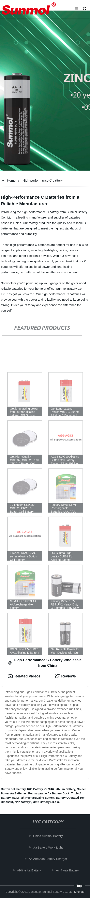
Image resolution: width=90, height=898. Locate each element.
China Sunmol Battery (49, 836)
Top (79, 886)
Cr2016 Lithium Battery (59, 789)
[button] (76, 9)
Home (11, 180)
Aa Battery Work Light (49, 847)
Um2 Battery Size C (46, 802)
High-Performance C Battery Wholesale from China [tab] (44, 663)
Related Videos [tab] (24, 676)
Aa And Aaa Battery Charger (49, 858)
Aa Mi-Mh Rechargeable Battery (33, 797)
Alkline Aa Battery (30, 870)
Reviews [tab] (65, 676)
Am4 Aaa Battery (68, 870)
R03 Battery (35, 789)
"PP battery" (23, 802)
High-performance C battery (42, 180)
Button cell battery (13, 789)
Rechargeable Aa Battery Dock (48, 793)
